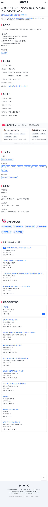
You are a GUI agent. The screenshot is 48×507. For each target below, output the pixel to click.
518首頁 (9, 18)
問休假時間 (7, 226)
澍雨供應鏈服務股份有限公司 (32, 18)
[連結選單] (2, 2)
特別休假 (27, 166)
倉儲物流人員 (13, 86)
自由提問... (19, 232)
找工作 (13, 18)
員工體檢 (34, 166)
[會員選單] (46, 2)
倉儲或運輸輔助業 (20, 18)
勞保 (3, 166)
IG (20, 486)
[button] (16, 143)
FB (24, 486)
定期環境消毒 (13, 177)
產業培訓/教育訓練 (7, 159)
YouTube (28, 486)
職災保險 (4, 170)
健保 (8, 166)
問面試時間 (30, 226)
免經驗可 (4, 53)
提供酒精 (4, 177)
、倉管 (19, 86)
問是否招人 (42, 226)
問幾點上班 (7, 232)
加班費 (13, 166)
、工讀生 (25, 86)
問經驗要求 (19, 226)
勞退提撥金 (42, 166)
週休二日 (20, 166)
